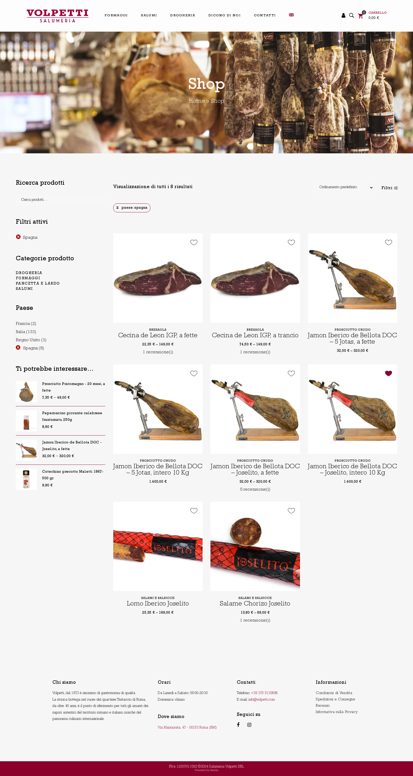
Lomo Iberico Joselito (158, 604)
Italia (20, 332)
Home (197, 102)
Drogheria (29, 273)
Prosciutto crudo (353, 330)
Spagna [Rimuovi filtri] (30, 238)
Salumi (24, 289)
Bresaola (157, 330)
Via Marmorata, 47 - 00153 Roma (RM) (187, 728)
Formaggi (28, 278)
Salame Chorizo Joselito (255, 604)
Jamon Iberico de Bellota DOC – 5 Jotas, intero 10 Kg (157, 470)
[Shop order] (343, 187)
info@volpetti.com (261, 700)
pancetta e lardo (38, 284)
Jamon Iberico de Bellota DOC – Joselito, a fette (255, 470)
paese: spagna (134, 208)
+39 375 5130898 (264, 693)
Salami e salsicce (158, 598)
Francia (23, 324)
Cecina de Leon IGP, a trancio (255, 336)
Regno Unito (28, 340)
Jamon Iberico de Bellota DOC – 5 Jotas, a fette (352, 339)
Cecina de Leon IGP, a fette (158, 336)
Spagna (30, 348)
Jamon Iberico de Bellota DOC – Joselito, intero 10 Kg (352, 470)
